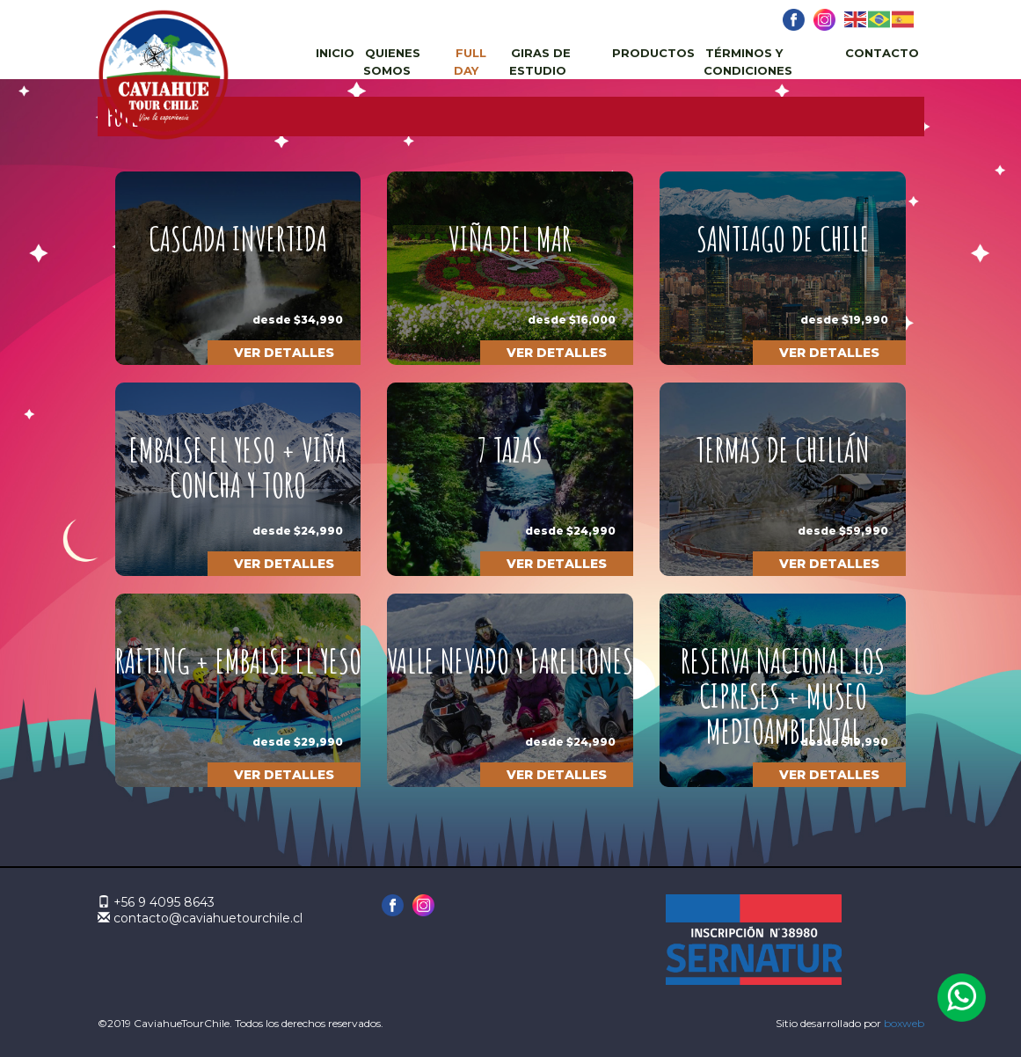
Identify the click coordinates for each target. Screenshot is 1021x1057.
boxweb (904, 1023)
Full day (470, 61)
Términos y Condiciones (748, 61)
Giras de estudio (540, 61)
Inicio (335, 53)
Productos (653, 53)
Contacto (882, 53)
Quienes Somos (391, 61)
